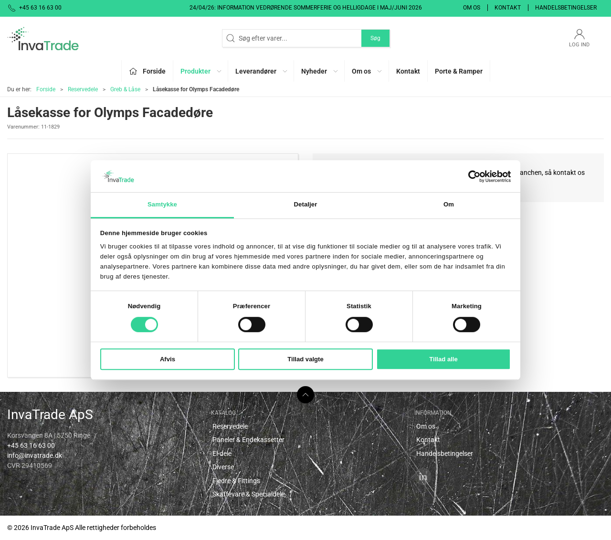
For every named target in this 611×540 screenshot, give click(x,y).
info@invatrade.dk (34, 455)
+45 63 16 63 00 (31, 445)
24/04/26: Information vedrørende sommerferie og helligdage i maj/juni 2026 (306, 7)
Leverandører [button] (261, 71)
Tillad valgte (305, 359)
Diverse (223, 467)
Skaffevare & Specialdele (248, 494)
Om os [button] (367, 71)
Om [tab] (448, 204)
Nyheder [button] (320, 71)
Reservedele (83, 89)
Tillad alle (443, 359)
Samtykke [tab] (162, 204)
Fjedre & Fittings (236, 481)
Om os (471, 7)
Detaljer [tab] (305, 204)
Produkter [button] (201, 71)
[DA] (43, 38)
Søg (375, 38)
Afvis (167, 359)
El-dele (222, 453)
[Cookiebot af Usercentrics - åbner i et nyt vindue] (469, 176)
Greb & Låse (125, 89)
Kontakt (508, 7)
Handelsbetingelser (566, 7)
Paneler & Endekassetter (248, 439)
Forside (45, 89)
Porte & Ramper (459, 71)
